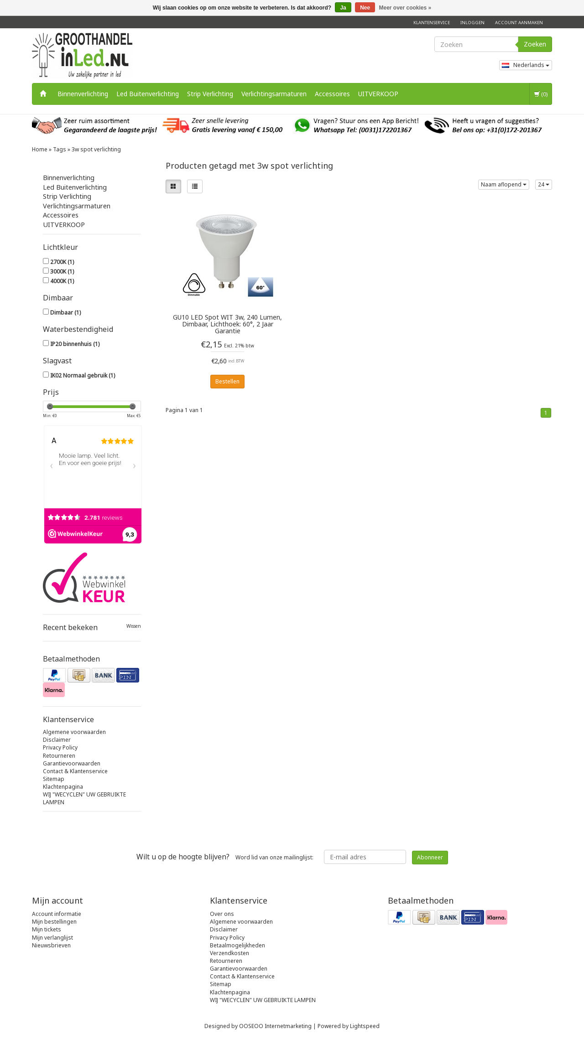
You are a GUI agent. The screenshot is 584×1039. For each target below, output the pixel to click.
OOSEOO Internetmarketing (275, 1026)
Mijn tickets (46, 929)
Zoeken (535, 44)
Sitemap (53, 779)
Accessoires (332, 93)
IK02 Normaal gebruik (82, 375)
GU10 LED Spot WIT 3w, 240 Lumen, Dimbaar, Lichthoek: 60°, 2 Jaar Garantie (227, 324)
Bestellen (227, 381)
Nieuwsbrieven (51, 945)
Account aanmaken (519, 23)
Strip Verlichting (210, 93)
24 (543, 184)
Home (39, 149)
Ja (343, 8)
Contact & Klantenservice (75, 771)
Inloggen (472, 23)
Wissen (133, 626)
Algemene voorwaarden (74, 732)
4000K (62, 281)
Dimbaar (65, 312)
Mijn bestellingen (54, 921)
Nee (365, 8)
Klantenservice (431, 23)
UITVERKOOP (378, 93)
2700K (62, 262)
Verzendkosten (229, 953)
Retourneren (59, 756)
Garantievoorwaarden (71, 763)
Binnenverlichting (82, 93)
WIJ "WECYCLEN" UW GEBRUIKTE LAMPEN (263, 1000)
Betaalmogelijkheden (237, 945)
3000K (62, 271)
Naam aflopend (504, 184)
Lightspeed (365, 1026)
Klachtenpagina (63, 787)
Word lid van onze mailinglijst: (224, 857)
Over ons (222, 914)
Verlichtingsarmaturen (274, 93)
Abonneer (430, 857)
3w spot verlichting (96, 149)
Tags (59, 149)
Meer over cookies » (405, 8)
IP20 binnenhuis (74, 344)
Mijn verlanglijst (52, 937)
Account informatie (56, 914)
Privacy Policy (60, 747)
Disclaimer (57, 740)
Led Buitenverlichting (147, 93)
